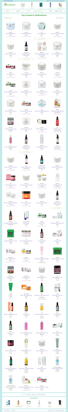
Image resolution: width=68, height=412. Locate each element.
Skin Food (10, 295)
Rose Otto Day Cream (11, 74)
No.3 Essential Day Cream (57, 350)
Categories (28, 394)
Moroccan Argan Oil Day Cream (26, 111)
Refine (10, 17)
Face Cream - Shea (10, 332)
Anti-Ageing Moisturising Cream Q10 (57, 223)
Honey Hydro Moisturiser (41, 74)
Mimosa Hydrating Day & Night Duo (10, 202)
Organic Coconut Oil (57, 202)
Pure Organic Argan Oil (26, 146)
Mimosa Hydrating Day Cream (57, 53)
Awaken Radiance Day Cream (41, 129)
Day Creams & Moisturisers (34, 15)
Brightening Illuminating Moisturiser (10, 314)
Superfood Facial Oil (41, 167)
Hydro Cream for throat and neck (10, 167)
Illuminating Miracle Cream (11, 33)
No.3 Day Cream (57, 74)
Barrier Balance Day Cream (57, 295)
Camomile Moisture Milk (57, 185)
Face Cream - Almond (57, 314)
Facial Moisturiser (57, 146)
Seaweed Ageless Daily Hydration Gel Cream (10, 92)
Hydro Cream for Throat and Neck (57, 33)
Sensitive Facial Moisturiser (26, 167)
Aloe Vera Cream (42, 223)
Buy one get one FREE (42, 38)
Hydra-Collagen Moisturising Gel (11, 146)
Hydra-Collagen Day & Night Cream (26, 240)
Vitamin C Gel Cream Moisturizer (26, 295)
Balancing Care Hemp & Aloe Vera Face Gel (42, 296)
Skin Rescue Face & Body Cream (57, 368)
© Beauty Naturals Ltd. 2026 (59, 410)
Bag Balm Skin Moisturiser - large (57, 258)
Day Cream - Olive (26, 314)
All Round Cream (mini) (42, 33)
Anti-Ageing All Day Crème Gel (41, 146)
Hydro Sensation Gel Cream (57, 332)
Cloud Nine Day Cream (10, 277)
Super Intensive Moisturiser (11, 258)
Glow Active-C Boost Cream (26, 202)
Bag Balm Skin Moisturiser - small (10, 240)
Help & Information (7, 410)
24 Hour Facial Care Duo (41, 185)
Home (49, 0)
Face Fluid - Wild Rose (42, 240)
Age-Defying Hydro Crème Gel (26, 92)
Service (56, 0)
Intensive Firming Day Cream (10, 350)
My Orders (62, 0)
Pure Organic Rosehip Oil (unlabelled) (10, 223)
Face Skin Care (33, 394)
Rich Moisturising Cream (41, 368)
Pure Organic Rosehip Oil (26, 53)
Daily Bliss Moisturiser (26, 277)
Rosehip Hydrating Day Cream (10, 185)
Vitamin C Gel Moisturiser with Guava (41, 387)
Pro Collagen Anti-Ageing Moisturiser (57, 111)
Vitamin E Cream (26, 258)
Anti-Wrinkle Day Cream (57, 129)
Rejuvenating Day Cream (57, 277)
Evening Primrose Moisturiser (26, 33)
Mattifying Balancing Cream (26, 350)
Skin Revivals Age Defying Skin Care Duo (26, 387)
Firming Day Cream (57, 240)
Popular (61, 17)
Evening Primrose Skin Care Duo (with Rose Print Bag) (42, 54)
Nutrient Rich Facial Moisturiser (10, 368)
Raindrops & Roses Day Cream (10, 129)
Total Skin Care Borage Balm (26, 74)
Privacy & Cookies (51, 410)
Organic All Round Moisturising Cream (42, 111)
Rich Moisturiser (26, 223)
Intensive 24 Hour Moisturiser (10, 53)
